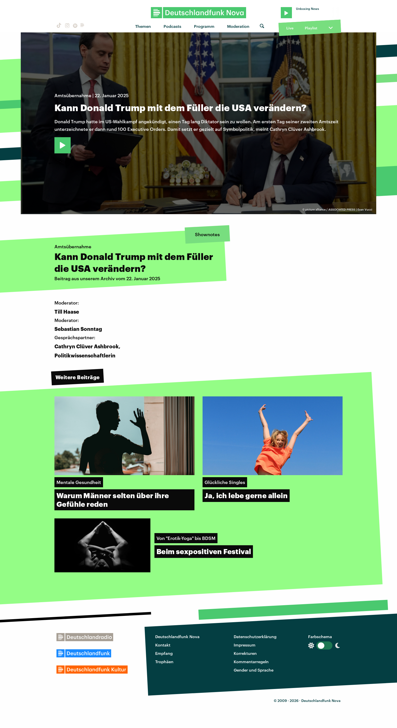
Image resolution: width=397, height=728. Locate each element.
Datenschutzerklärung (255, 636)
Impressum (244, 644)
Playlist (311, 28)
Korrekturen (245, 653)
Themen (143, 26)
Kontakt (162, 644)
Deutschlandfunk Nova (177, 636)
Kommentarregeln (251, 661)
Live (289, 28)
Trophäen (164, 661)
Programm (204, 26)
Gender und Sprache (253, 670)
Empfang (164, 653)
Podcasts (172, 26)
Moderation (238, 26)
